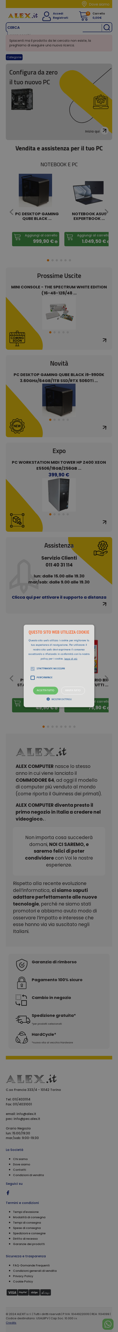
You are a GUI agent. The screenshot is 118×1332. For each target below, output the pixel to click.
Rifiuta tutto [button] (73, 690)
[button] (59, 666)
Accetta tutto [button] (45, 690)
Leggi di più (71, 659)
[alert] (59, 666)
